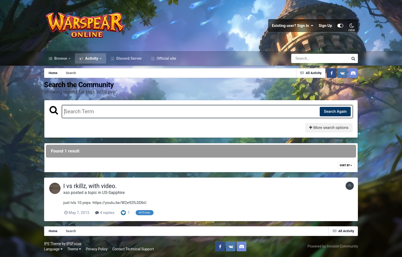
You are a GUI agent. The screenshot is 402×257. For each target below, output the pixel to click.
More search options (328, 127)
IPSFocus (73, 244)
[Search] (305, 58)
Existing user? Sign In (292, 25)
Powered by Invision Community (333, 246)
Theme (74, 249)
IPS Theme (52, 244)
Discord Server (128, 58)
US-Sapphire (113, 192)
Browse (60, 58)
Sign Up (325, 25)
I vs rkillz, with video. (90, 186)
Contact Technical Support (133, 249)
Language (53, 249)
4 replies (104, 212)
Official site (166, 58)
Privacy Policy (97, 249)
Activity (91, 58)
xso (66, 192)
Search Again (335, 111)
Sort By (346, 165)
